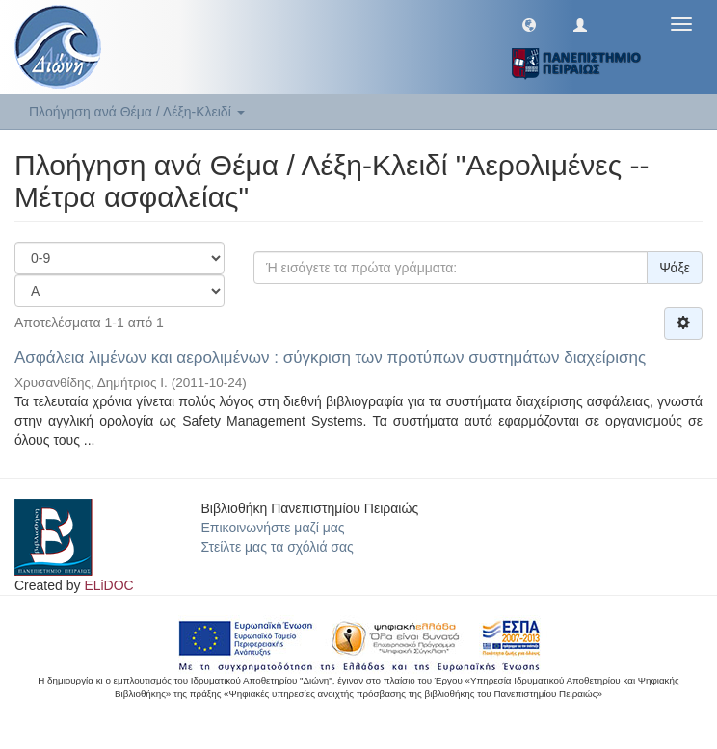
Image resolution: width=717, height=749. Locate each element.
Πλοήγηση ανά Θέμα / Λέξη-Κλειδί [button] (137, 111)
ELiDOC (108, 585)
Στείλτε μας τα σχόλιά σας (277, 547)
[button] (529, 24)
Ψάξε (674, 267)
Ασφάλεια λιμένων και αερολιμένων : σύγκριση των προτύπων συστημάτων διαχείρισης (330, 358)
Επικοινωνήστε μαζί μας (273, 527)
